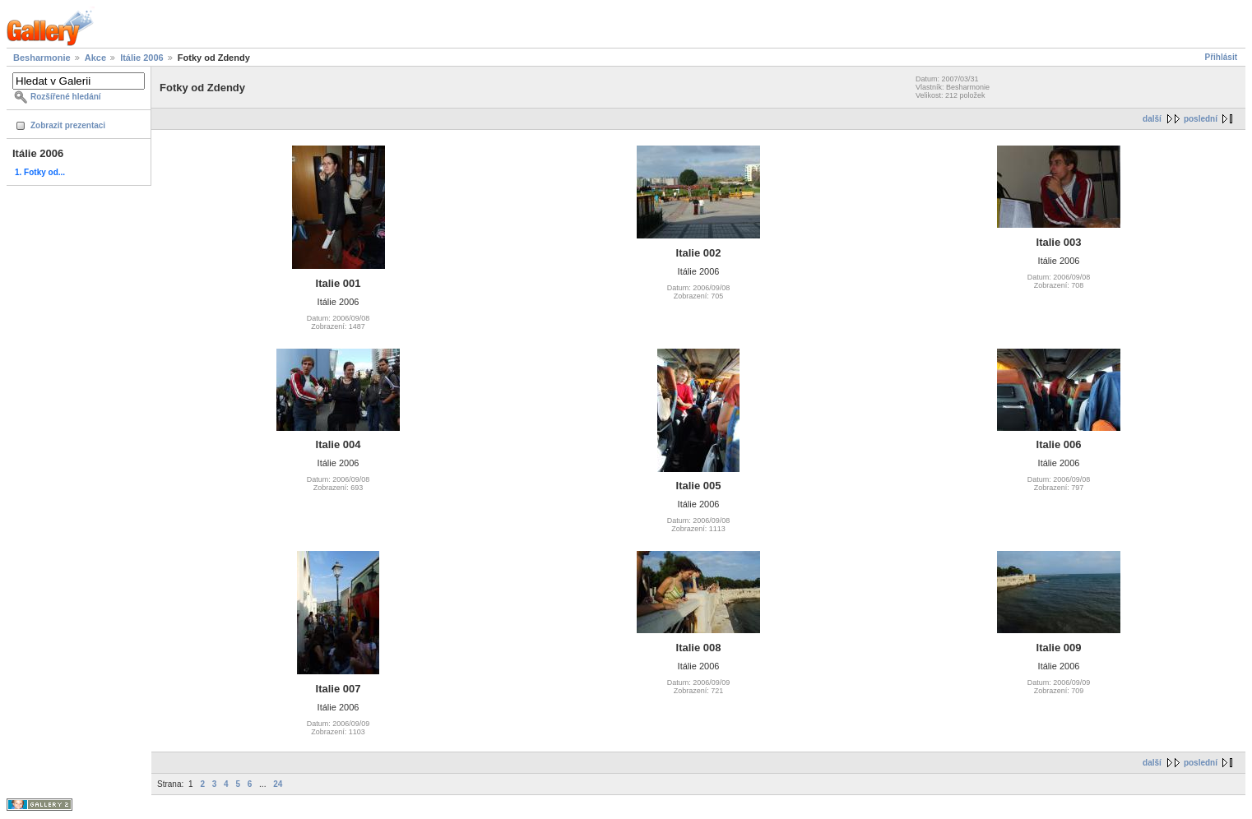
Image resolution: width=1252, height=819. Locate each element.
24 (277, 784)
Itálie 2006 (142, 57)
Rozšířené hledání (65, 96)
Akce (95, 57)
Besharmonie (42, 57)
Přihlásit (1221, 57)
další (1152, 118)
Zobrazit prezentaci (67, 125)
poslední (1200, 118)
